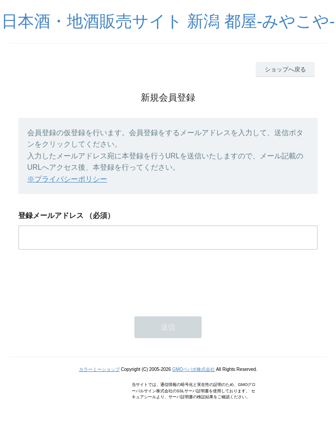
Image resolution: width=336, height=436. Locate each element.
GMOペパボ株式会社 (193, 369)
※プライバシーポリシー (67, 179)
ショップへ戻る (285, 69)
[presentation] (87, 280)
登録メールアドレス (51, 215)
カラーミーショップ (99, 369)
